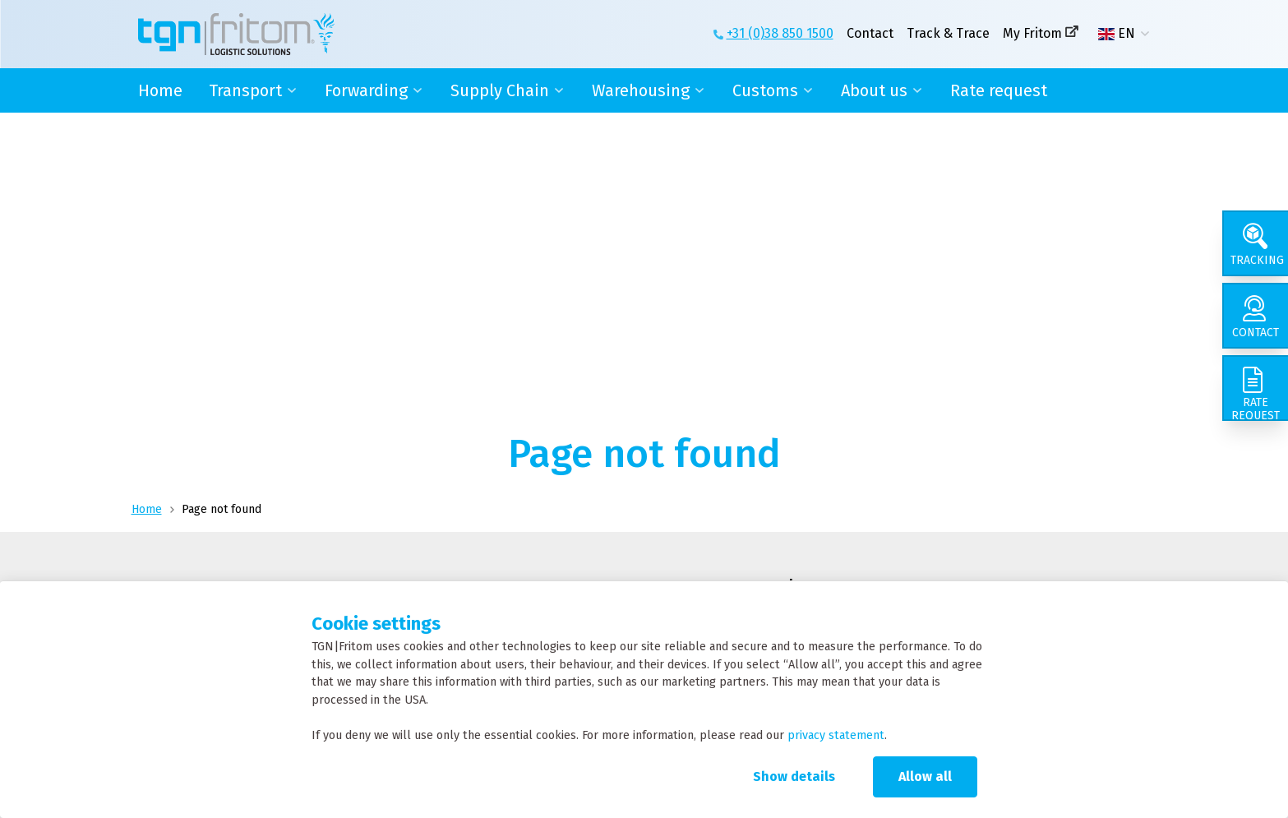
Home (160, 90)
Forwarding (366, 90)
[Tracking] (1255, 243)
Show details (794, 776)
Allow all (925, 776)
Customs (765, 90)
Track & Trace (948, 33)
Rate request (998, 90)
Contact (870, 33)
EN (1116, 33)
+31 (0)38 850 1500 (780, 33)
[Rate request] (1255, 388)
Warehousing (641, 90)
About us (874, 90)
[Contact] (1255, 316)
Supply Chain (499, 90)
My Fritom (1032, 33)
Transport (245, 90)
